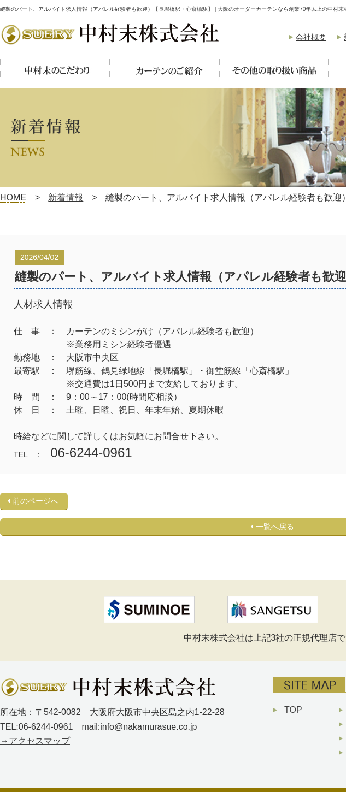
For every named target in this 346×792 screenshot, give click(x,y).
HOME (13, 197)
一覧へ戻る (275, 526)
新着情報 (65, 197)
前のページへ (35, 501)
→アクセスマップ (35, 741)
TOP (293, 709)
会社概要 (311, 37)
